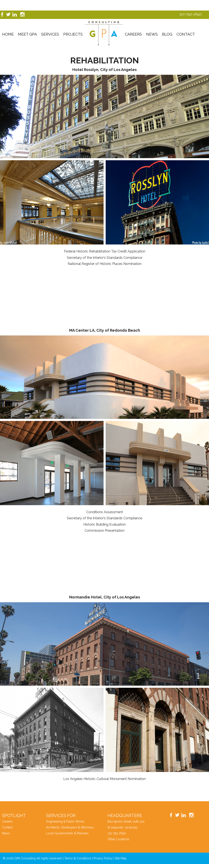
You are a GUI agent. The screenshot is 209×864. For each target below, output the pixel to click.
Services (50, 34)
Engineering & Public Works (65, 821)
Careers (133, 34)
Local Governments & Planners (67, 833)
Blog (167, 34)
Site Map (121, 858)
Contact (186, 34)
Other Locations (118, 839)
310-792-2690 (190, 14)
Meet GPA (27, 34)
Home (8, 34)
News (152, 34)
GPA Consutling (104, 33)
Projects (73, 34)
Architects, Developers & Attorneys (70, 827)
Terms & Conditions (77, 858)
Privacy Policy (103, 858)
